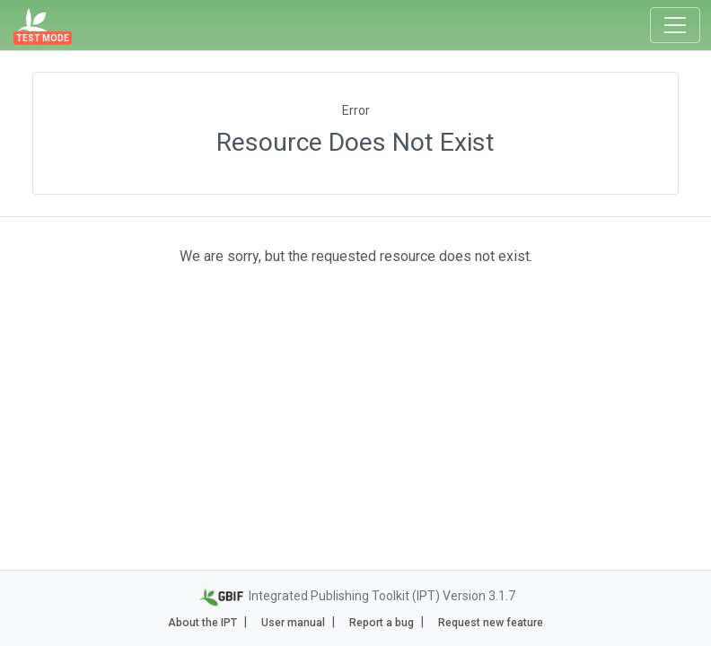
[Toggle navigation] (675, 25)
